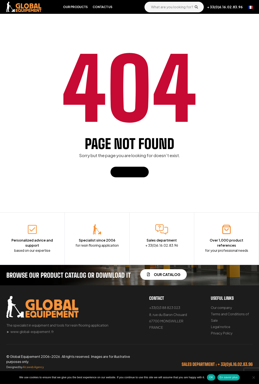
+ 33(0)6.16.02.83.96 (225, 7)
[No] (254, 377)
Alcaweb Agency (33, 367)
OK (211, 377)
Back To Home (129, 172)
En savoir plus (228, 377)
